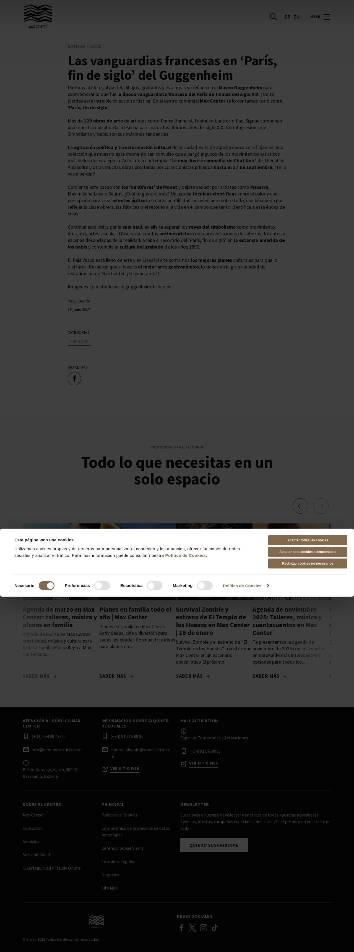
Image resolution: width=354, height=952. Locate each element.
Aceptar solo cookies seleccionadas (307, 907)
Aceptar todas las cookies (307, 896)
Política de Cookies (185, 910)
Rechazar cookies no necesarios (307, 919)
